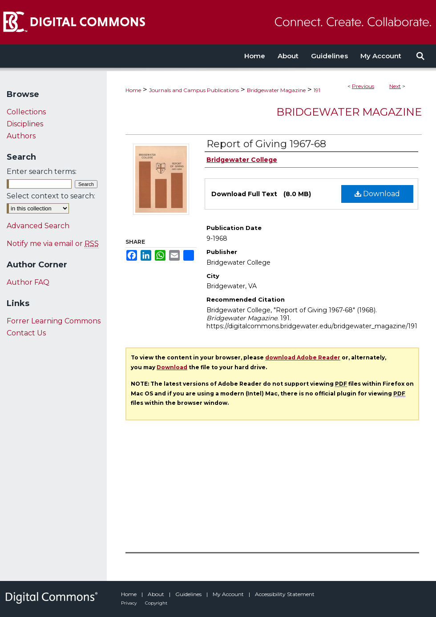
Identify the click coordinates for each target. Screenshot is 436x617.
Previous (363, 86)
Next (395, 86)
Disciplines (25, 124)
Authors (21, 136)
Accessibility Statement (285, 594)
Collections (26, 112)
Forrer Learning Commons (54, 321)
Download (377, 194)
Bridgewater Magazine (276, 90)
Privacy (129, 603)
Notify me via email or (53, 243)
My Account (229, 594)
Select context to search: (51, 196)
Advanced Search (38, 226)
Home (133, 90)
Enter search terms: (42, 171)
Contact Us (26, 333)
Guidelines (189, 594)
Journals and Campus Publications (194, 90)
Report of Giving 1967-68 (266, 144)
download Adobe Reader (302, 357)
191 (317, 90)
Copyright (156, 603)
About (157, 594)
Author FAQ (28, 282)
